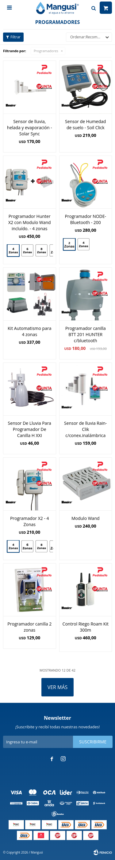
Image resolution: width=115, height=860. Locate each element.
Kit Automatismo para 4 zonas (29, 331)
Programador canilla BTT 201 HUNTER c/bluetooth (85, 334)
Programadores (46, 50)
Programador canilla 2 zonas (29, 627)
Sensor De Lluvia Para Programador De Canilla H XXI (29, 429)
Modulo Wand (85, 518)
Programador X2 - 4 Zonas (29, 521)
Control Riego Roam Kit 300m (86, 627)
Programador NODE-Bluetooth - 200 (85, 219)
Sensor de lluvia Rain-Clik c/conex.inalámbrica (85, 429)
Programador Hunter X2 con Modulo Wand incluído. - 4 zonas (29, 222)
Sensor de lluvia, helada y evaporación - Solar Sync (29, 127)
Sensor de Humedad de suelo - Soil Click (85, 124)
